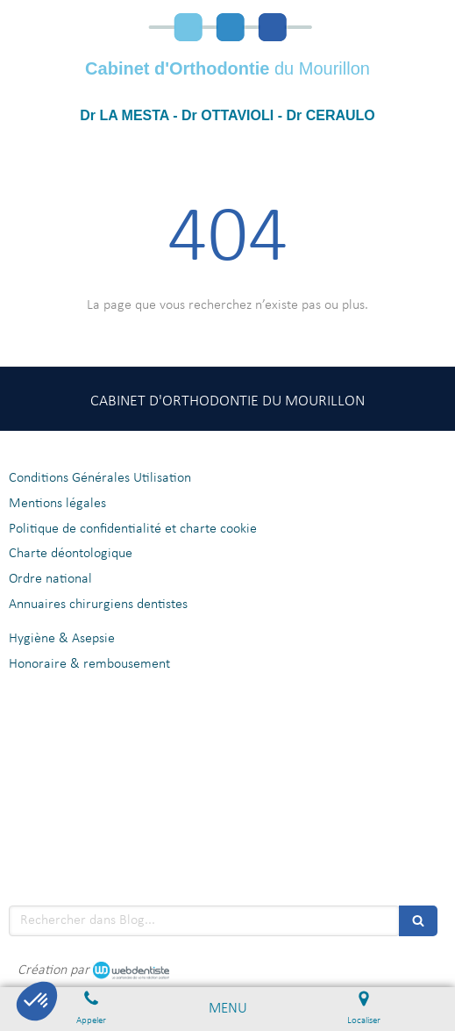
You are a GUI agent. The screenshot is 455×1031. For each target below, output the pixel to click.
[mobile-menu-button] (228, 1009)
